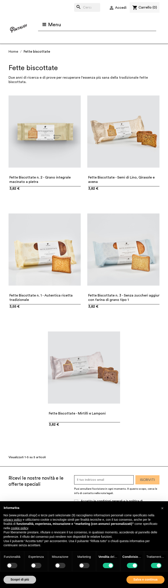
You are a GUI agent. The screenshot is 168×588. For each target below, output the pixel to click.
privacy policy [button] (13, 519)
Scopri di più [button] (19, 579)
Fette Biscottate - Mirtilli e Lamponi (77, 413)
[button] (162, 508)
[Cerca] (87, 7)
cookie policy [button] (19, 528)
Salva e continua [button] (145, 579)
